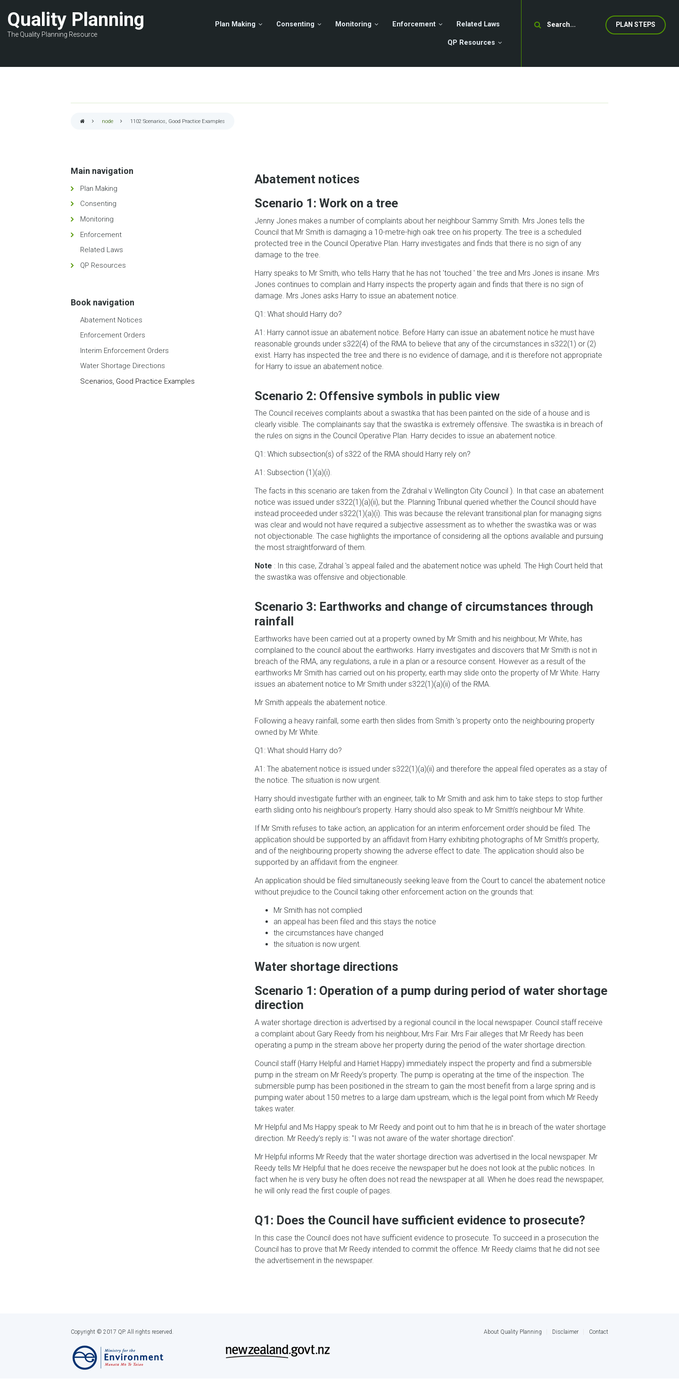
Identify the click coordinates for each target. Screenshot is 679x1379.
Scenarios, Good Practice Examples (137, 381)
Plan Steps (635, 24)
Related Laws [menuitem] (478, 24)
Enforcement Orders (112, 335)
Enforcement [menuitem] (414, 24)
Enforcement (101, 234)
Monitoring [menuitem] (353, 24)
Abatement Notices (111, 320)
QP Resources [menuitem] (471, 43)
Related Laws (101, 250)
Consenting (98, 203)
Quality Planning (75, 19)
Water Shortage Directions (122, 365)
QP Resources (103, 265)
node (107, 121)
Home (82, 122)
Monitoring (97, 219)
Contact (598, 1332)
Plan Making (98, 188)
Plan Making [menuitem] (235, 24)
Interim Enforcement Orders (124, 350)
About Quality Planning (513, 1332)
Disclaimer (565, 1332)
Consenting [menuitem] (295, 24)
